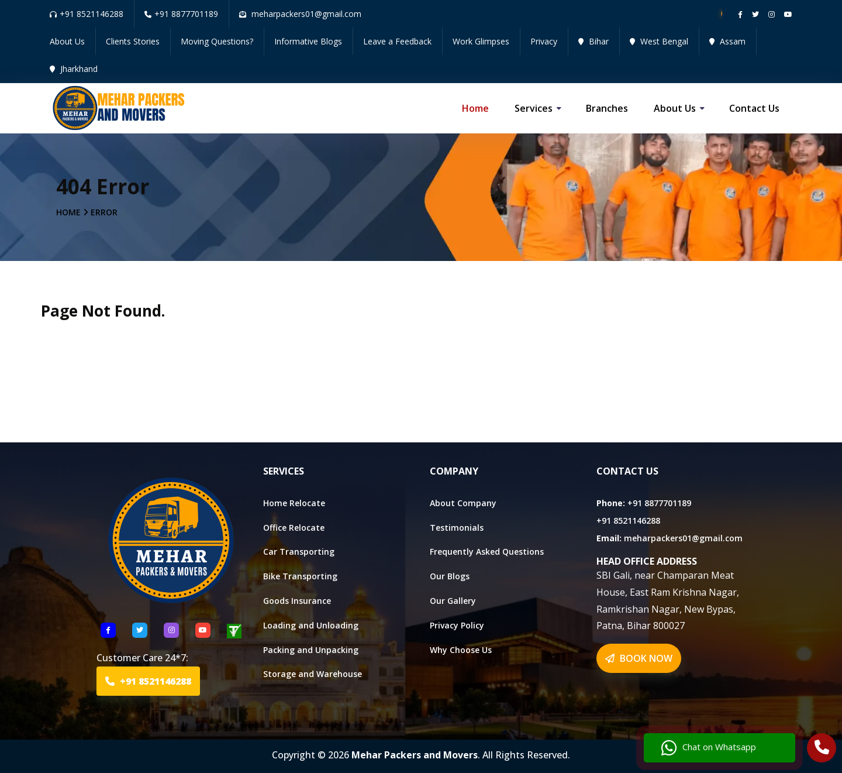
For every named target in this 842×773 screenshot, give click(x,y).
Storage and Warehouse (312, 673)
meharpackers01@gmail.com (683, 538)
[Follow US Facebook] (108, 630)
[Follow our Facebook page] (740, 14)
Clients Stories (133, 41)
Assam (727, 41)
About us (675, 108)
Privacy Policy (457, 625)
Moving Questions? (217, 41)
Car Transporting (298, 551)
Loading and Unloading (310, 625)
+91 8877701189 (181, 13)
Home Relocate (294, 503)
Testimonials (457, 527)
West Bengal (659, 41)
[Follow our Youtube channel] (788, 14)
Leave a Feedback (397, 41)
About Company (463, 503)
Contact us (754, 108)
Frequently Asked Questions (487, 551)
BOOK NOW (638, 658)
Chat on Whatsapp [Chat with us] (708, 748)
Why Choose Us (461, 649)
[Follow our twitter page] (755, 14)
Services (534, 108)
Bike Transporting (300, 576)
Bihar (593, 41)
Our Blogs (450, 576)
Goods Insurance (297, 600)
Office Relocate (294, 527)
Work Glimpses (481, 41)
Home (475, 108)
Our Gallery (453, 600)
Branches (607, 108)
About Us (67, 41)
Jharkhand (74, 68)
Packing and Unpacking (310, 649)
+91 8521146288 (86, 13)
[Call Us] (822, 749)
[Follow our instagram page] (771, 14)
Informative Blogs (308, 41)
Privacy (543, 41)
